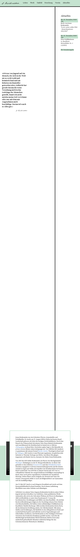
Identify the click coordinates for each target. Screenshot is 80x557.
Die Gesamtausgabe (67, 50)
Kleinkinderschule (55, 465)
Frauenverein (37, 465)
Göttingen (20, 453)
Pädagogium (20, 447)
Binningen (19, 463)
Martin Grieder (43, 451)
